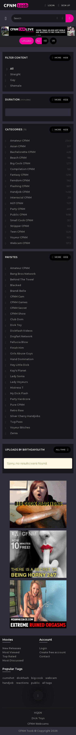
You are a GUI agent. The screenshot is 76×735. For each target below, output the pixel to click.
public (35, 682)
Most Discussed (13, 660)
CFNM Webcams (38, 723)
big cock (37, 677)
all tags (47, 682)
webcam (51, 677)
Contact (44, 656)
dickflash (23, 677)
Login (43, 648)
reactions (22, 682)
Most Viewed (10, 652)
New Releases (11, 648)
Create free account (52, 652)
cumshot (8, 677)
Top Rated (9, 656)
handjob (8, 682)
